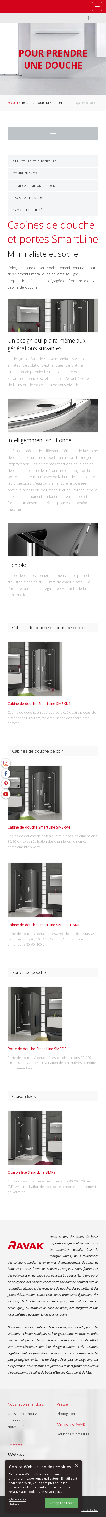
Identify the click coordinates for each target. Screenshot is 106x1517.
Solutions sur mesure (73, 1434)
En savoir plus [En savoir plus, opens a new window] (51, 1492)
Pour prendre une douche (56, 103)
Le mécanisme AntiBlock (34, 186)
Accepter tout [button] (61, 1502)
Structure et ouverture (34, 161)
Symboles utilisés (28, 210)
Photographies (68, 1413)
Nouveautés (17, 1426)
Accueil (13, 103)
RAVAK (19, 6)
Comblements (25, 173)
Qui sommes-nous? (22, 1413)
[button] (23, 1502)
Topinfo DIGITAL (87, 1510)
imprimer (89, 103)
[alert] (43, 1486)
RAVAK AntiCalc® (27, 198)
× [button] (76, 1466)
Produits (27, 103)
